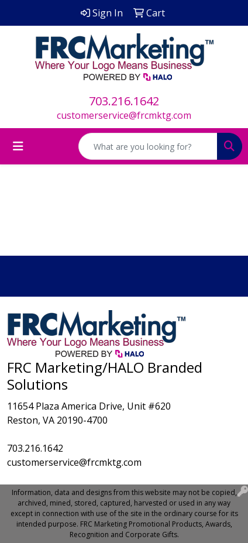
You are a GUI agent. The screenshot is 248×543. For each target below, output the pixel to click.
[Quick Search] (148, 146)
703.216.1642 (124, 101)
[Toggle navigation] (18, 146)
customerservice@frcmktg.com (124, 115)
